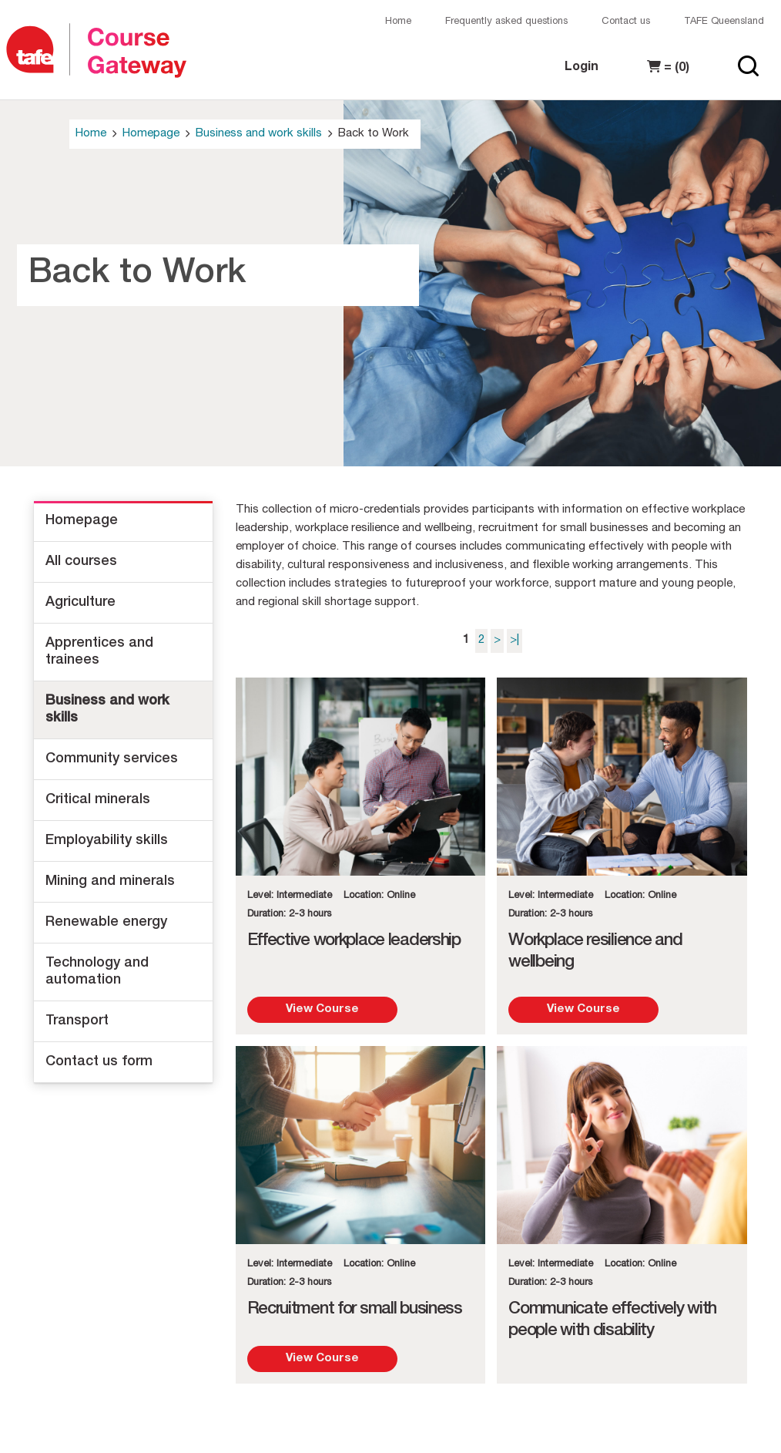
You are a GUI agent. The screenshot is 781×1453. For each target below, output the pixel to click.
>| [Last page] (514, 640)
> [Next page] (497, 640)
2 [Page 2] (481, 640)
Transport (77, 1021)
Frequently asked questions (506, 22)
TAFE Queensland (724, 22)
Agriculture (80, 603)
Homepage (150, 134)
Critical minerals (97, 800)
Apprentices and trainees (99, 652)
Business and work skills (259, 134)
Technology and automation (97, 972)
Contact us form (99, 1062)
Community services (111, 759)
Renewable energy (106, 923)
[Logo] (37, 50)
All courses (81, 562)
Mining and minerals (110, 882)
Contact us (626, 22)
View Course (322, 1009)
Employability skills (106, 841)
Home (398, 22)
